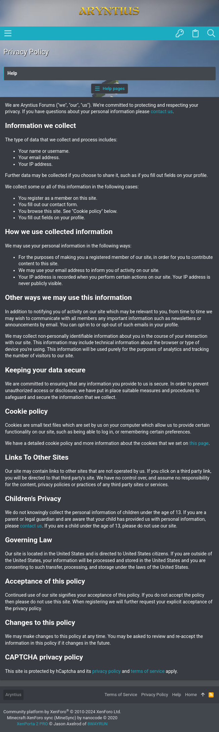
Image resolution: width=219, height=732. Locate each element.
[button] (8, 33)
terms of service (148, 671)
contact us (161, 111)
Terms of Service (120, 694)
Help (176, 694)
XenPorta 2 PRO (32, 723)
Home (191, 694)
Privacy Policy (154, 694)
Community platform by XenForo (62, 711)
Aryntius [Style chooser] (13, 694)
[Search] (211, 34)
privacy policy (106, 671)
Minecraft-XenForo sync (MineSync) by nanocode (62, 717)
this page (199, 443)
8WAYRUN (97, 723)
